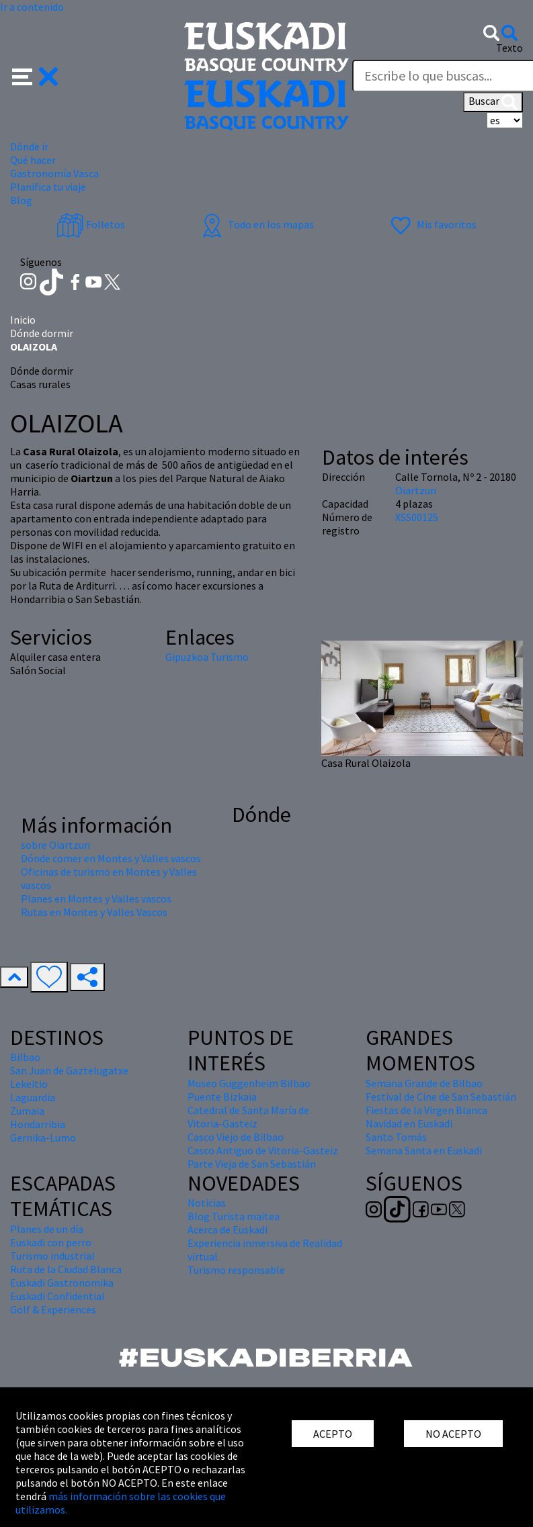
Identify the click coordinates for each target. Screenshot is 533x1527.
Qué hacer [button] (33, 160)
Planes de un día (46, 1229)
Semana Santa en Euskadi (424, 1150)
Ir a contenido (32, 6)
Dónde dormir (41, 333)
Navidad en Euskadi (409, 1123)
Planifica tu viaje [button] (48, 186)
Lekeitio (29, 1084)
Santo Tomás (396, 1137)
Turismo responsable (236, 1270)
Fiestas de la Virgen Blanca (426, 1110)
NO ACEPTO (453, 1433)
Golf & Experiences (53, 1309)
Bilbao (25, 1057)
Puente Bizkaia (222, 1096)
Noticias (207, 1202)
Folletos (90, 224)
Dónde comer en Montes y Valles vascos (111, 858)
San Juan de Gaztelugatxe (69, 1070)
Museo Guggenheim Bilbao (249, 1083)
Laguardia (32, 1097)
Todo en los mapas (256, 224)
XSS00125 (416, 517)
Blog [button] (21, 200)
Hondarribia (37, 1124)
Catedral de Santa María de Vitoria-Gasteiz (248, 1116)
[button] (35, 75)
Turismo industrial (52, 1255)
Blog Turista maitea (234, 1216)
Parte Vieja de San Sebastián (252, 1163)
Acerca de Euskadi (228, 1229)
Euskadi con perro (50, 1242)
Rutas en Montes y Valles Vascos (94, 912)
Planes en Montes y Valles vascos (96, 898)
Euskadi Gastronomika (62, 1282)
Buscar (493, 102)
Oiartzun (415, 490)
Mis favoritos (432, 224)
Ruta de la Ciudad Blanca (66, 1269)
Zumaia (27, 1110)
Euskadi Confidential (57, 1296)
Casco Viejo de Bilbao (236, 1137)
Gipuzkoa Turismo (207, 656)
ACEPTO (332, 1433)
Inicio (23, 319)
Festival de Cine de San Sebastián (441, 1096)
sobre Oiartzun (55, 844)
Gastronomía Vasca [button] (54, 173)
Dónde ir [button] (29, 146)
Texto (509, 47)
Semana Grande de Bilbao (424, 1083)
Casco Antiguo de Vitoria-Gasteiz (263, 1150)
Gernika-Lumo (43, 1137)
